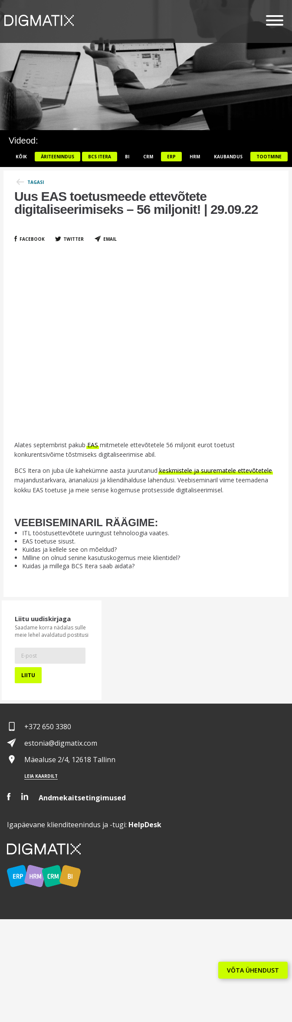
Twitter (73, 239)
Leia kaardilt (41, 776)
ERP (171, 157)
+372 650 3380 (47, 726)
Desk (144, 824)
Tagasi (35, 182)
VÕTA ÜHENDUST (253, 970)
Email (110, 239)
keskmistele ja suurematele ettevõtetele (215, 470)
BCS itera (99, 157)
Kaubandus (228, 157)
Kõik (21, 157)
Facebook (32, 239)
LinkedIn (24, 796)
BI (127, 157)
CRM (148, 157)
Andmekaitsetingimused (82, 798)
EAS (92, 445)
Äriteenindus (57, 157)
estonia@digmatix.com (60, 743)
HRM (195, 157)
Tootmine (269, 157)
